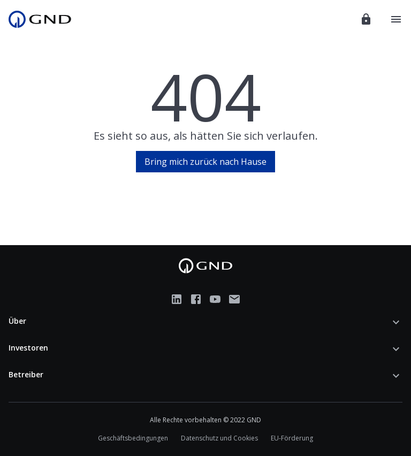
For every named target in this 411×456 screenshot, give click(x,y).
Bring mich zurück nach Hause (205, 161)
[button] (205, 322)
